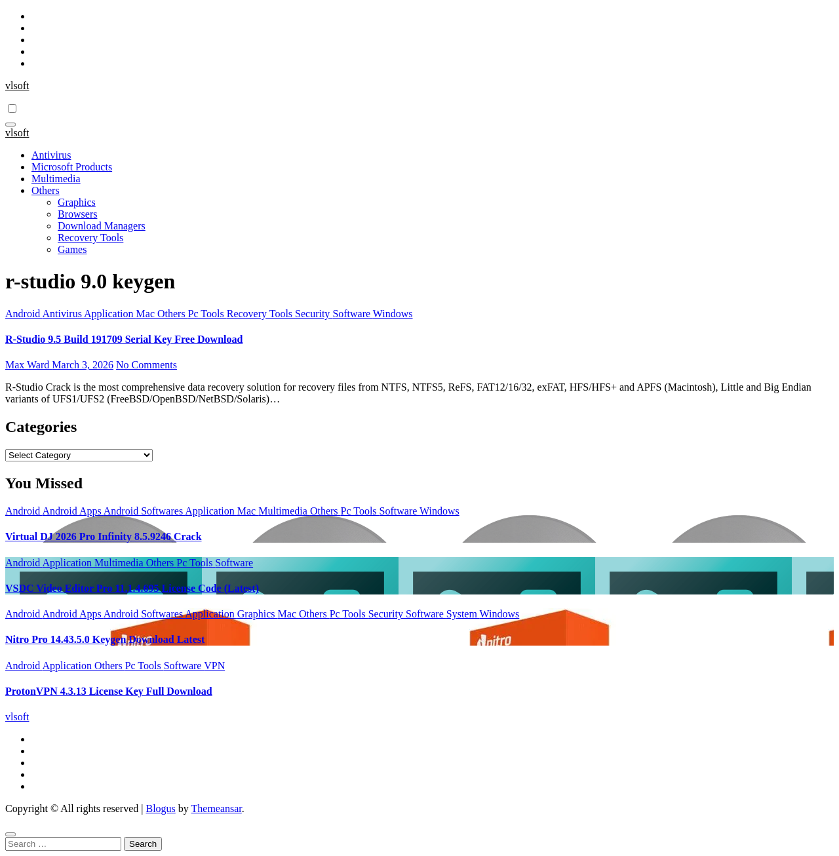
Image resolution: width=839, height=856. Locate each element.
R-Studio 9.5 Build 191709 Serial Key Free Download (124, 339)
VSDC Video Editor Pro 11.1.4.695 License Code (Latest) (132, 588)
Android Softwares (144, 510)
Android (23, 313)
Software (352, 313)
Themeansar (216, 808)
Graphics (77, 202)
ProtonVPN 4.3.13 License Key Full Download (108, 691)
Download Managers (102, 225)
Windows (393, 313)
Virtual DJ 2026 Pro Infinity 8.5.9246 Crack (103, 536)
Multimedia (56, 178)
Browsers (77, 214)
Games (72, 249)
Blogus (160, 808)
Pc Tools (207, 313)
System (463, 613)
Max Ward (28, 364)
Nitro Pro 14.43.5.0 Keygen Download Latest (105, 639)
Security (313, 313)
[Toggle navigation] (10, 124)
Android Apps (72, 510)
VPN (214, 665)
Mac (146, 313)
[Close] (10, 834)
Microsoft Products (71, 166)
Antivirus (51, 155)
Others (45, 190)
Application (110, 313)
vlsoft (17, 85)
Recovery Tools (90, 237)
